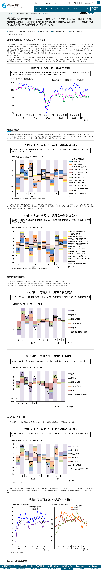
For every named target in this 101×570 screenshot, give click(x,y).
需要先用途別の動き (59, 31)
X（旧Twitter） (93, 566)
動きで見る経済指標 (37, 566)
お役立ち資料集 (53, 566)
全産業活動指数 (67, 566)
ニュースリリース (41, 9)
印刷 (91, 13)
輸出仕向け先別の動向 (77, 31)
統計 (75, 9)
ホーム (8, 13)
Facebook (80, 566)
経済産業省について (95, 8)
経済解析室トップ (22, 13)
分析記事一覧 (23, 566)
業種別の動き (44, 31)
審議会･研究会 (66, 9)
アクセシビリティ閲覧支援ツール (89, 3)
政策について (84, 9)
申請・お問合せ (39, 3)
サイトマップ (56, 3)
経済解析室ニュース (36, 13)
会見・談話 (54, 9)
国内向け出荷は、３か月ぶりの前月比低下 (21, 31)
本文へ (64, 3)
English (48, 3)
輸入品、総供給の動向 (15, 34)
